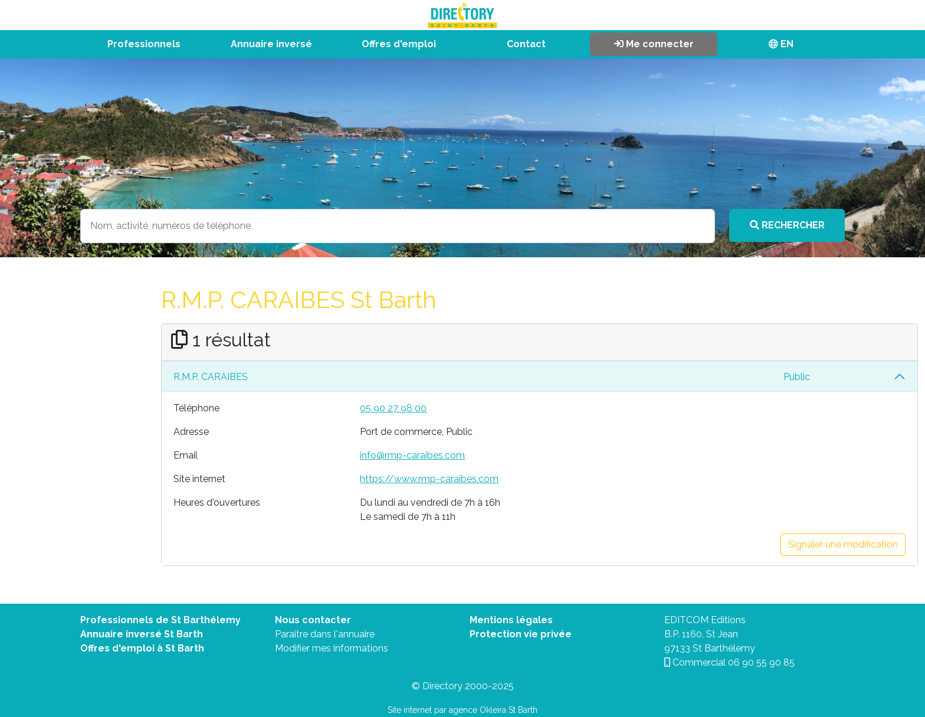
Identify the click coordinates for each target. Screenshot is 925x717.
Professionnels (144, 44)
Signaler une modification (843, 544)
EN (781, 44)
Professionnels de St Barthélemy (160, 620)
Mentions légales (511, 620)
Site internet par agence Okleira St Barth (462, 710)
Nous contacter (313, 620)
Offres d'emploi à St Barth (142, 648)
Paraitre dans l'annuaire (325, 634)
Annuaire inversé (271, 44)
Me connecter (654, 44)
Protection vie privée (521, 634)
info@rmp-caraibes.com (412, 455)
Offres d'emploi (399, 44)
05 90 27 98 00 (393, 408)
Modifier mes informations (331, 648)
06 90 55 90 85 (761, 662)
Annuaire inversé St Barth (141, 634)
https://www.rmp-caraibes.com (429, 478)
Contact (526, 44)
